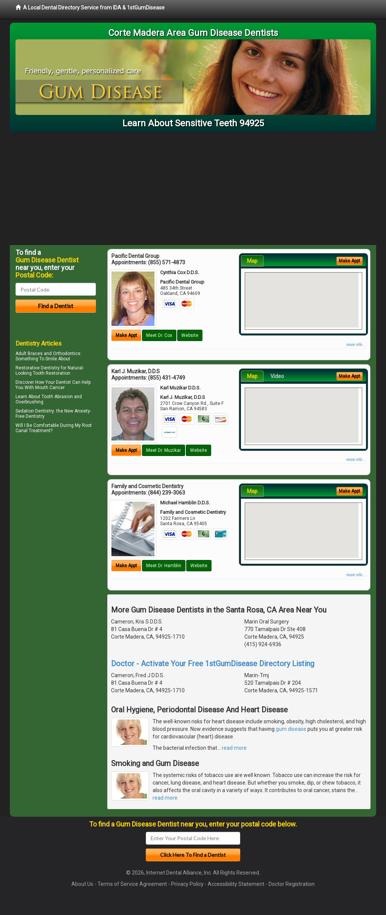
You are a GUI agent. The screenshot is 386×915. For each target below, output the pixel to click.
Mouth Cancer (50, 387)
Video (277, 376)
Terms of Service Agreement (132, 884)
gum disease (291, 729)
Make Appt (126, 335)
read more (234, 748)
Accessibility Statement (236, 884)
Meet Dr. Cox (159, 335)
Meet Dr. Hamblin (163, 565)
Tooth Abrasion (57, 396)
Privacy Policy (187, 884)
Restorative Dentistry (37, 368)
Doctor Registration (292, 884)
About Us (82, 884)
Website (189, 335)
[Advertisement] (193, 188)
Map (252, 261)
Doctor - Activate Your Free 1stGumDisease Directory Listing (212, 663)
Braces (35, 353)
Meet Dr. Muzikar (163, 450)
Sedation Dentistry (34, 411)
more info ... (356, 345)
